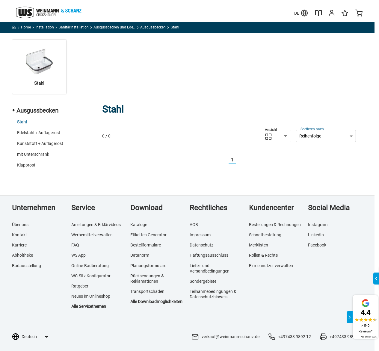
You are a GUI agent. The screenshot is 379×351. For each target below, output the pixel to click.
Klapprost (26, 165)
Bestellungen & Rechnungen (275, 224)
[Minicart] (359, 14)
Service (83, 208)
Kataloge (138, 224)
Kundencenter (271, 208)
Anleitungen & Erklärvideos (96, 224)
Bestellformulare (145, 245)
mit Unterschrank (33, 154)
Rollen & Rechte (263, 255)
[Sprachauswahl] (34, 336)
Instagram (317, 224)
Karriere (19, 245)
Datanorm (139, 255)
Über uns (20, 224)
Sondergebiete (203, 281)
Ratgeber (79, 286)
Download (146, 208)
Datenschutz (201, 245)
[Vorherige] (225, 160)
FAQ (75, 245)
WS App (78, 255)
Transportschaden (147, 291)
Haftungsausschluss (209, 255)
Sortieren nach (312, 129)
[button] (276, 136)
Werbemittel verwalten (92, 234)
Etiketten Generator (148, 234)
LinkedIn (316, 234)
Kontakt (19, 234)
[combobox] (276, 136)
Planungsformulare (148, 265)
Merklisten (258, 245)
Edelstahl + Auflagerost (38, 132)
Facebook (317, 245)
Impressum (200, 234)
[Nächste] (239, 160)
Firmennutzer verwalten (271, 265)
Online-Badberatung (90, 265)
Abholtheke (22, 255)
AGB (194, 224)
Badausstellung (26, 265)
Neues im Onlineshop (90, 296)
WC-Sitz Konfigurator (91, 275)
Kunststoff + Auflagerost (40, 143)
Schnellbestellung (265, 234)
